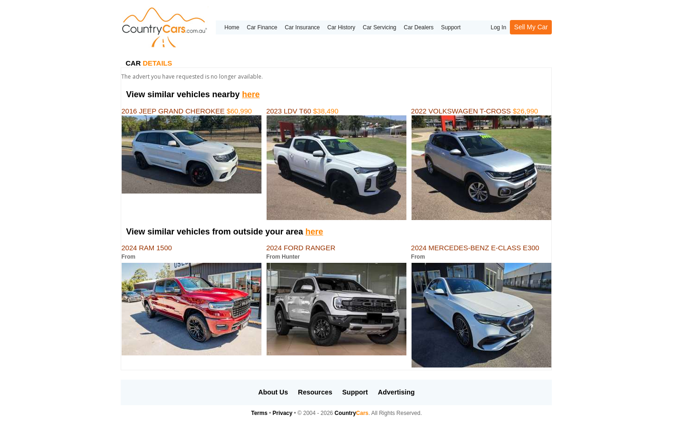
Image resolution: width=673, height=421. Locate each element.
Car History (341, 27)
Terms (259, 413)
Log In (498, 27)
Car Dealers (418, 27)
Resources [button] (315, 392)
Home (231, 27)
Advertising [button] (396, 392)
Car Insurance (302, 27)
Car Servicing (379, 27)
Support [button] (355, 392)
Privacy (283, 413)
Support (450, 27)
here (251, 94)
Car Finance (262, 27)
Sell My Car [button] (531, 27)
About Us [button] (273, 392)
